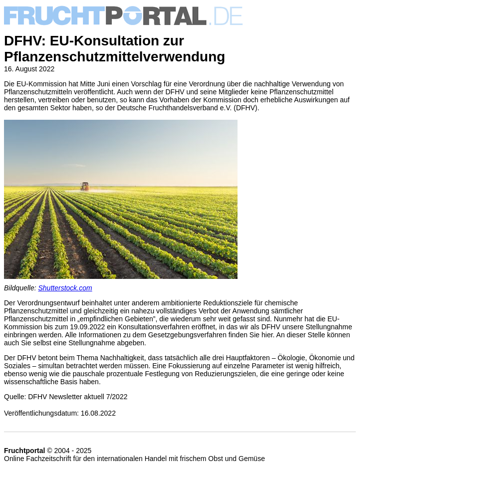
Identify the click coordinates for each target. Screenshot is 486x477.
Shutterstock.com (65, 288)
